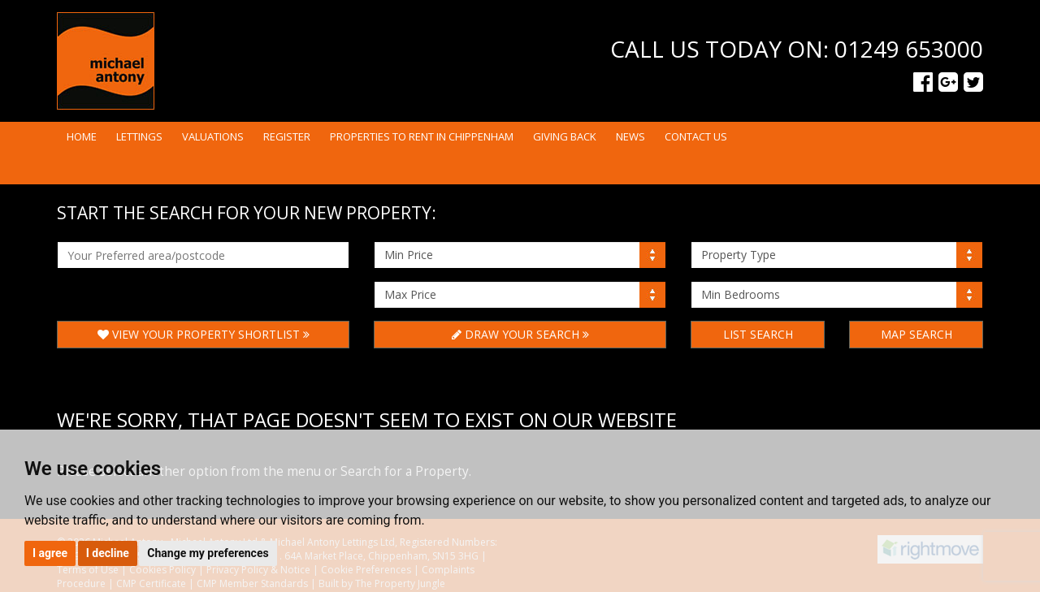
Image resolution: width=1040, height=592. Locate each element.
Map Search (916, 334)
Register (286, 136)
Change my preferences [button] (207, 553)
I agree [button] (49, 553)
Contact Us (696, 136)
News (630, 136)
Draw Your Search (520, 334)
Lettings (139, 136)
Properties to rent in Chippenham (422, 136)
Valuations (213, 136)
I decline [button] (107, 553)
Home (82, 136)
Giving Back (564, 136)
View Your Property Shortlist (204, 334)
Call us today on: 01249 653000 (796, 48)
